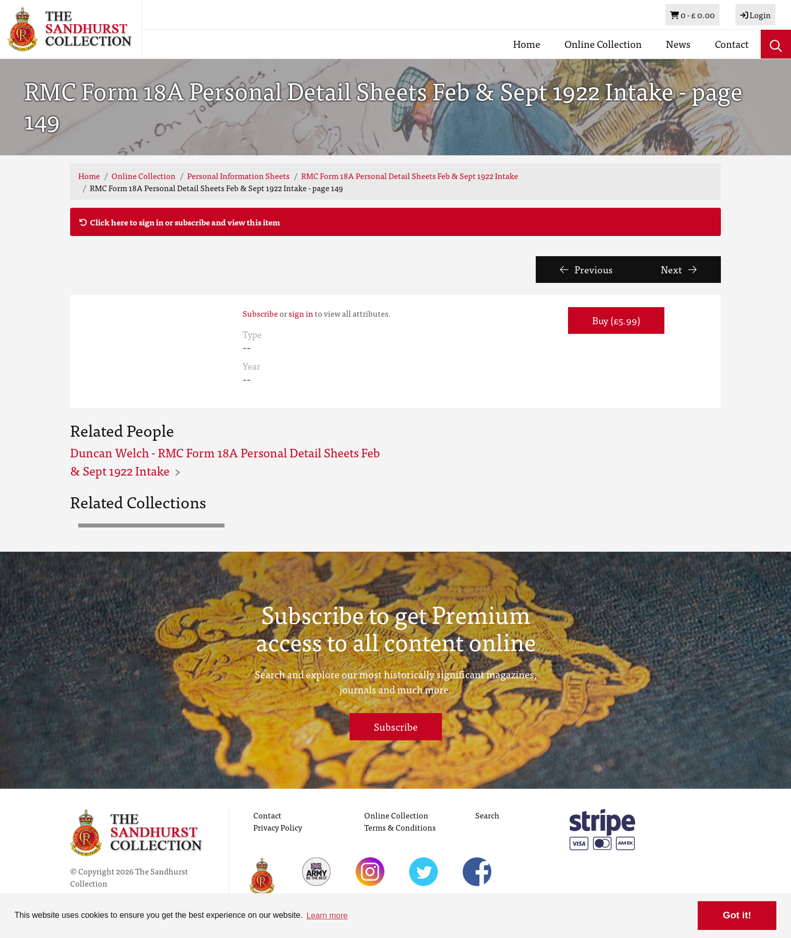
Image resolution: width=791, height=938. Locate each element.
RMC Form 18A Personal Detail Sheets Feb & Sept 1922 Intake (409, 175)
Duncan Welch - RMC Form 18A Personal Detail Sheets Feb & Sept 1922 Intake (225, 461)
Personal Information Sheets (238, 175)
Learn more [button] (327, 915)
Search (487, 815)
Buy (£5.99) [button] (616, 320)
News (678, 43)
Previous (586, 269)
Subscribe (260, 313)
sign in (301, 313)
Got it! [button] (737, 915)
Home (526, 43)
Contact (732, 43)
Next (679, 269)
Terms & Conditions (400, 827)
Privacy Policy (277, 827)
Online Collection (603, 43)
